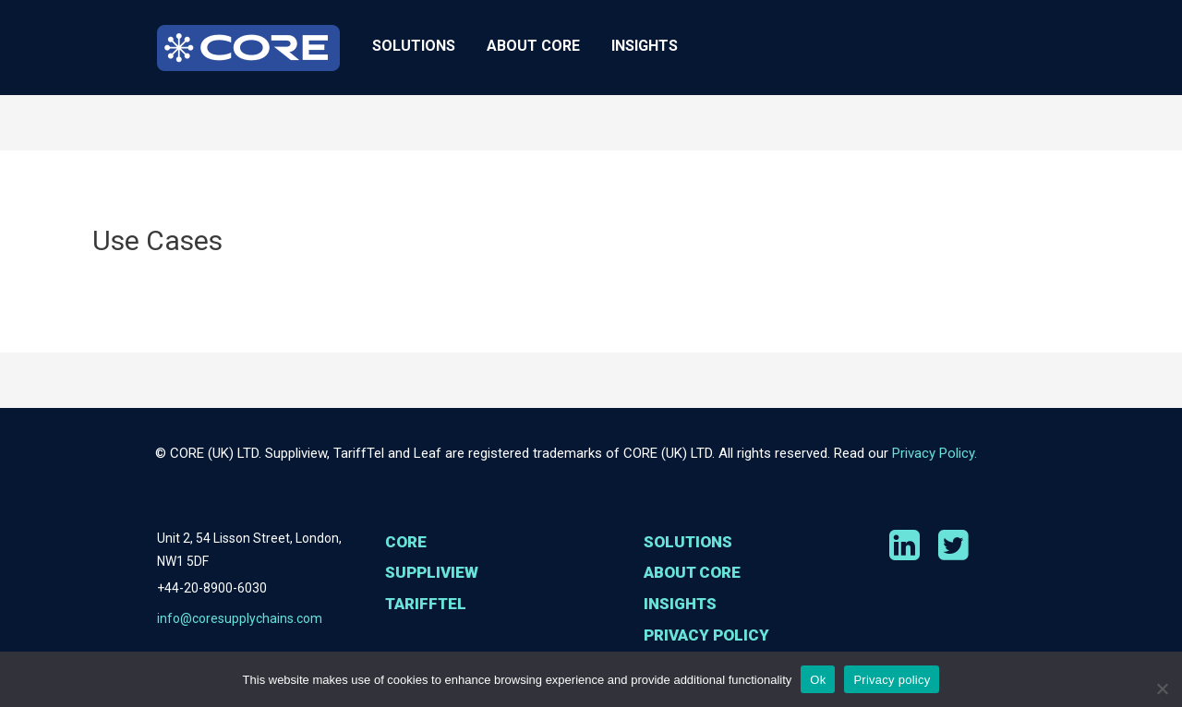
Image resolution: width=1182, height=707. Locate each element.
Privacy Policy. (934, 453)
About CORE (533, 45)
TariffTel (429, 640)
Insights (644, 45)
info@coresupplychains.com (239, 621)
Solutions (413, 45)
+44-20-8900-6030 (212, 588)
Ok (818, 680)
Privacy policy (891, 680)
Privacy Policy (709, 640)
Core (407, 543)
